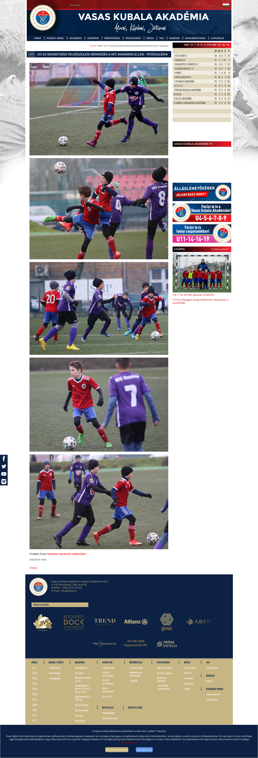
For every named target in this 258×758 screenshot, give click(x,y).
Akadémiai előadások (161, 679)
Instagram (188, 683)
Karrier (209, 681)
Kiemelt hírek (55, 667)
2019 (34, 710)
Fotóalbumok (190, 667)
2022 (34, 694)
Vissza (33, 567)
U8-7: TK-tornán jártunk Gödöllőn (193, 294)
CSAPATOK (93, 38)
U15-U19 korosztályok (108, 674)
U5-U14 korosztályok (108, 682)
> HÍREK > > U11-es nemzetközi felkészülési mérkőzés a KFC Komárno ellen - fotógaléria (129, 46)
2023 (106, 46)
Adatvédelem (129, 742)
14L (228, 44)
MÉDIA (150, 38)
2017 (34, 720)
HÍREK (37, 38)
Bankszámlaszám (110, 718)
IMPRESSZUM (135, 707)
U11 (31, 54)
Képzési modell (81, 704)
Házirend (79, 715)
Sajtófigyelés (54, 678)
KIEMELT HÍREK (55, 38)
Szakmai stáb (108, 667)
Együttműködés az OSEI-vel (82, 698)
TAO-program (212, 667)
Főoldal (93, 46)
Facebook (188, 678)
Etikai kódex (80, 720)
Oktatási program (164, 667)
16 (198, 44)
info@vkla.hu (69, 590)
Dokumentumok (213, 694)
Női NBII (211, 44)
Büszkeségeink (81, 710)
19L (219, 44)
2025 (34, 678)
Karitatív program (164, 672)
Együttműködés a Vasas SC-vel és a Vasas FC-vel (83, 688)
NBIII (186, 44)
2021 (34, 699)
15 (201, 44)
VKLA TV (188, 672)
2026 (34, 672)
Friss (34, 667)
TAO (161, 38)
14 (205, 44)
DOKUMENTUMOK (195, 38)
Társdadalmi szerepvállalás (163, 687)
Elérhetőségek (109, 712)
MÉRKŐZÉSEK (112, 38)
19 (191, 44)
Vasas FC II (107, 696)
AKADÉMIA (75, 38)
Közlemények (55, 672)
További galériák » (220, 249)
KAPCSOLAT (217, 38)
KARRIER (174, 38)
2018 (34, 715)
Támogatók (41, 604)
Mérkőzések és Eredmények (136, 674)
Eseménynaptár (136, 667)
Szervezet (79, 672)
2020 (34, 704)
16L (223, 44)
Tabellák (133, 680)
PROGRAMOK (133, 38)
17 (195, 44)
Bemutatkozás (81, 667)
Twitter (187, 688)
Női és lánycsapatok (108, 690)
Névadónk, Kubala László (83, 679)
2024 (34, 683)
